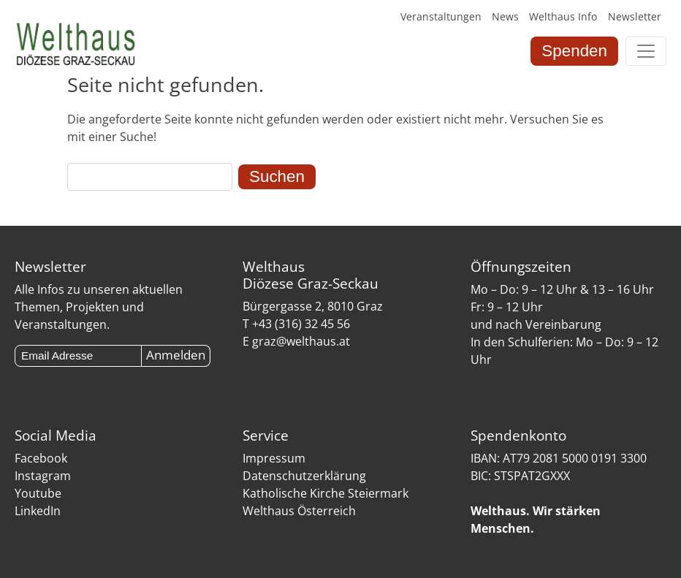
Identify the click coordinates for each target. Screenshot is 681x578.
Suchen (277, 176)
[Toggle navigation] (645, 51)
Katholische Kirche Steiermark (325, 493)
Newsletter (634, 16)
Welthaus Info (563, 16)
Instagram (43, 476)
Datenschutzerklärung (304, 476)
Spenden (574, 51)
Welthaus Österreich (299, 511)
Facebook (41, 458)
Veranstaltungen (441, 16)
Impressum (274, 458)
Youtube (38, 493)
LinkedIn (38, 511)
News (505, 16)
